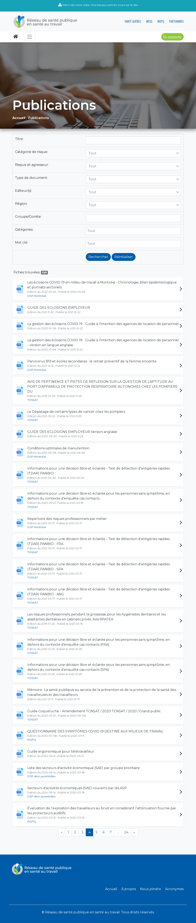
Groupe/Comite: (28, 217)
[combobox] (133, 153)
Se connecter (172, 36)
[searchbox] (133, 230)
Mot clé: (22, 242)
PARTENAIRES (176, 21)
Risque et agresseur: (32, 165)
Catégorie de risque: (32, 152)
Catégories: (24, 229)
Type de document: (32, 178)
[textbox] (133, 153)
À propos (128, 889)
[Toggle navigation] (29, 37)
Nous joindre (150, 889)
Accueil (111, 889)
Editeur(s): (24, 191)
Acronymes (174, 889)
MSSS (149, 21)
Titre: (19, 139)
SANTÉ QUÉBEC (133, 21)
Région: (21, 204)
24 (126, 832)
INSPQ (161, 21)
